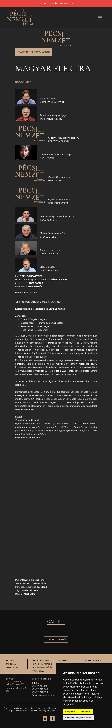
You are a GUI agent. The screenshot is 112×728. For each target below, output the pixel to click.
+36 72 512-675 (40, 692)
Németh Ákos (59, 279)
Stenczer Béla (48, 236)
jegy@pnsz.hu (46, 695)
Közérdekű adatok (42, 664)
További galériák (56, 639)
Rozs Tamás (36, 283)
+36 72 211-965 (40, 686)
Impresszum (12, 667)
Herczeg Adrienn (58, 141)
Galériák (10, 660)
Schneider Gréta (58, 203)
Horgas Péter (38, 579)
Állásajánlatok (40, 660)
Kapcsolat (11, 664)
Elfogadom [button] (70, 711)
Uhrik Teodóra (49, 253)
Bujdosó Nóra (39, 583)
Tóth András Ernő (51, 118)
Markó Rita (29, 593)
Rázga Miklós (34, 286)
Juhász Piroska (30, 590)
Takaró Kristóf (49, 220)
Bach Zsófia (47, 158)
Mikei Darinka (56, 180)
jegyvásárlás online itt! (56, 3)
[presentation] (26, 96)
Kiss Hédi (42, 586)
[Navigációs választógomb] (100, 17)
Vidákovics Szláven (52, 102)
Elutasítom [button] (85, 711)
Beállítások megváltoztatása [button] (78, 717)
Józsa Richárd (49, 270)
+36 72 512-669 (40, 689)
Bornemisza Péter (31, 276)
